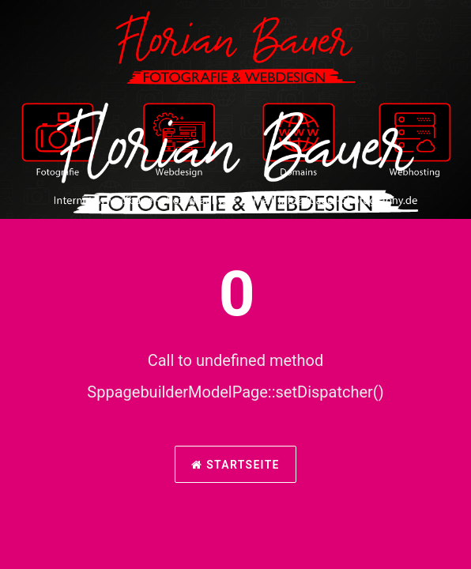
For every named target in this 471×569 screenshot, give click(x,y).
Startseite (235, 464)
